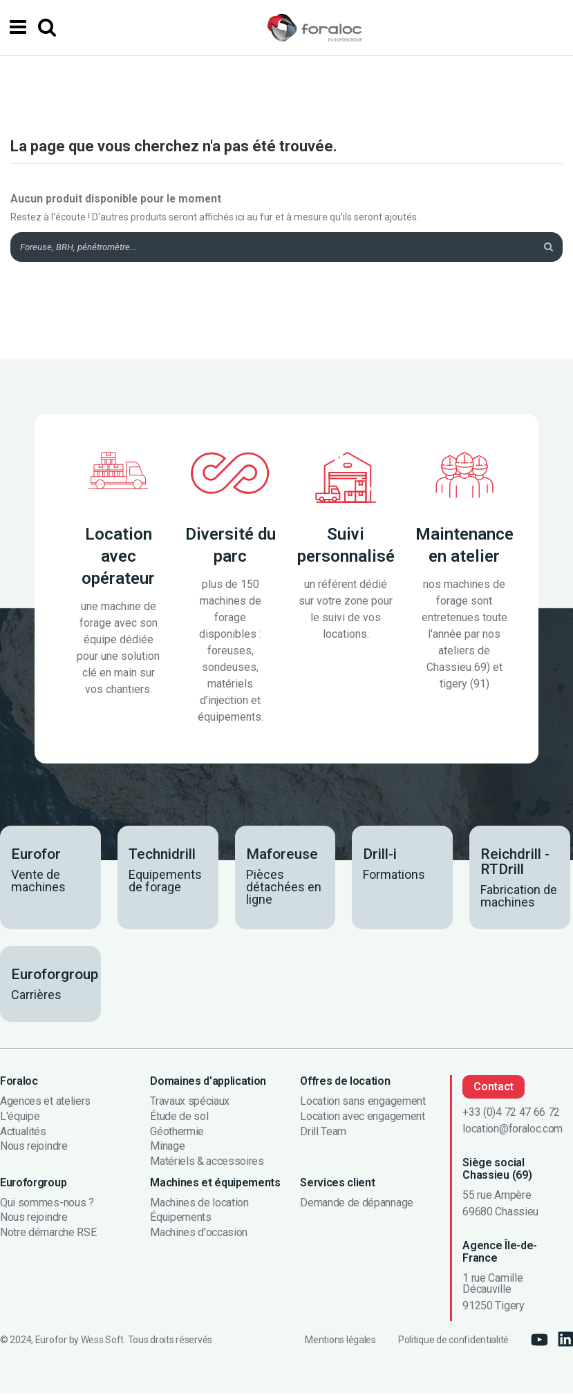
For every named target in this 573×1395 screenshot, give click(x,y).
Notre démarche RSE (48, 1234)
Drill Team (323, 1133)
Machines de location (199, 1205)
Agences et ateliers (45, 1103)
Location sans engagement (362, 1103)
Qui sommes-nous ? (47, 1205)
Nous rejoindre (34, 1148)
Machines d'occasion (198, 1234)
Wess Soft (102, 1341)
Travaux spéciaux (189, 1103)
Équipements (180, 1219)
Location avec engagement (362, 1118)
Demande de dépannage (356, 1205)
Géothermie (177, 1133)
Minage (167, 1148)
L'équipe (19, 1118)
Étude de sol (179, 1118)
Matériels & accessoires (207, 1163)
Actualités (23, 1133)
